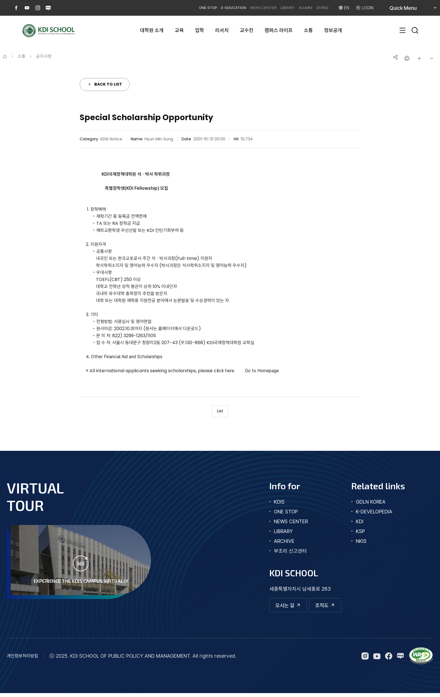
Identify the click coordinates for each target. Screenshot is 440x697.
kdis (273, 504)
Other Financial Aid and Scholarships (126, 356)
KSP (357, 533)
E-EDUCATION (207, 7)
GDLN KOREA (367, 504)
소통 (308, 30)
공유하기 (394, 58)
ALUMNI (295, 7)
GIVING (317, 7)
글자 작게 (431, 58)
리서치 (222, 30)
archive (278, 543)
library (277, 533)
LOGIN (367, 7)
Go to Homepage (262, 370)
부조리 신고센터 (284, 553)
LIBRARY (272, 7)
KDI (356, 524)
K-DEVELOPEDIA (371, 514)
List (220, 412)
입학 (199, 30)
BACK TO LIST (108, 84)
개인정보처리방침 (22, 659)
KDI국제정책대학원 (119, 174)
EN (344, 7)
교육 (179, 30)
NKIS (358, 543)
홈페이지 (166, 328)
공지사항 (44, 56)
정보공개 (333, 30)
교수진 (246, 30)
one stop (280, 514)
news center (285, 524)
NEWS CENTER (243, 7)
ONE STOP (175, 7)
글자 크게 (419, 58)
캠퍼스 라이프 (279, 30)
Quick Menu (409, 10)
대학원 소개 (152, 30)
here (229, 370)
